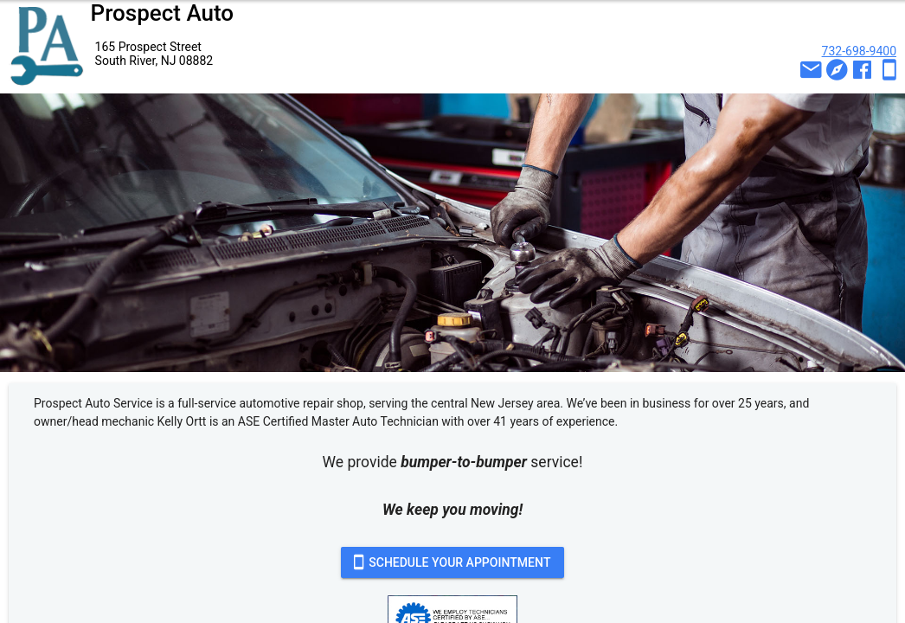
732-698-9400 (859, 51)
